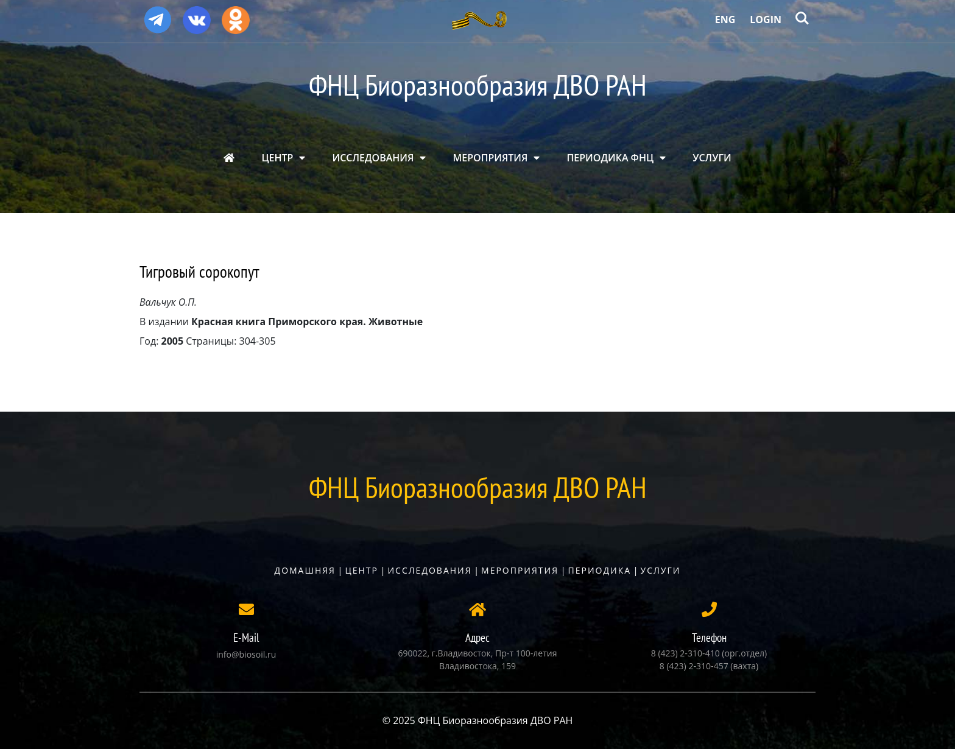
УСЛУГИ (711, 157)
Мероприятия (520, 570)
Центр (361, 570)
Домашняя (305, 570)
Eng (725, 19)
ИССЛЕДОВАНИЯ (373, 157)
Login (765, 19)
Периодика (600, 570)
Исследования (429, 570)
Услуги (661, 570)
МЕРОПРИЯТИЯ (490, 157)
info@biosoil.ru (246, 654)
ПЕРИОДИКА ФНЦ (610, 157)
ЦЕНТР (277, 157)
